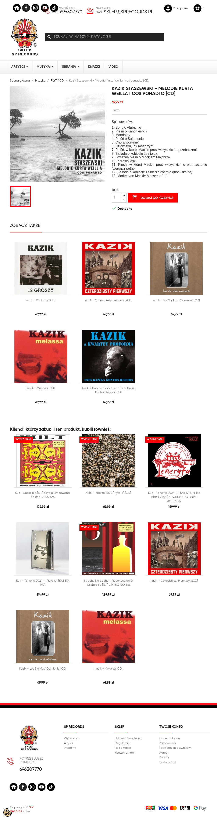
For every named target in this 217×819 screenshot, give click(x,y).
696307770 (71, 12)
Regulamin (122, 743)
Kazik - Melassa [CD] (41, 388)
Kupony (164, 757)
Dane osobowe (169, 738)
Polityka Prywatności (128, 738)
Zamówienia (167, 743)
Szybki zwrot (167, 762)
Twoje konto (171, 727)
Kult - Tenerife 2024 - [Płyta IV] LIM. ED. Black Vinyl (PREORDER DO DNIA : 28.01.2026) (174, 497)
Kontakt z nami (125, 752)
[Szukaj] (104, 37)
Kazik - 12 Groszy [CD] (40, 300)
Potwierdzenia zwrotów (175, 747)
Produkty (70, 747)
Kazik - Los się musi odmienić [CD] (176, 300)
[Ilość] (117, 198)
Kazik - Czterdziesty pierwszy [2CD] (108, 300)
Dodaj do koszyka (152, 198)
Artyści (68, 743)
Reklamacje (123, 747)
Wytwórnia (71, 738)
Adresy (163, 752)
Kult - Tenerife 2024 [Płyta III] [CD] (108, 492)
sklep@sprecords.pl (128, 12)
